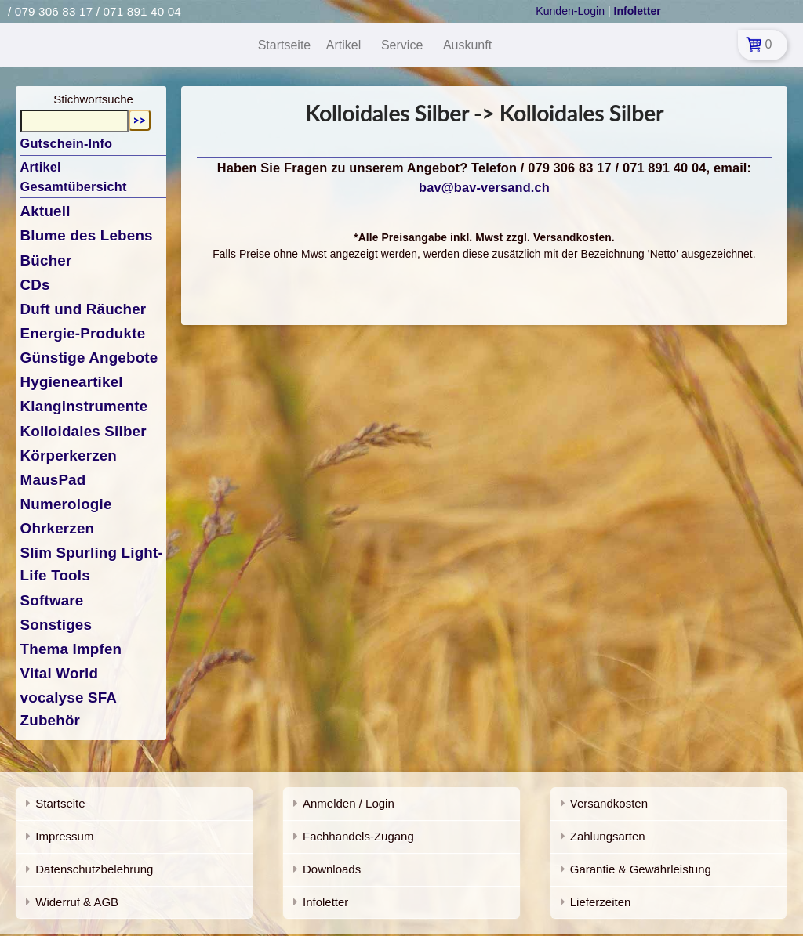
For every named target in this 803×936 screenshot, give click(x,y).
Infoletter (325, 902)
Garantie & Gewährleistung (640, 869)
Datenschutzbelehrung (94, 869)
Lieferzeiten (600, 902)
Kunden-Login (570, 11)
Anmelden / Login (348, 803)
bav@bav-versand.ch (484, 187)
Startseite (60, 803)
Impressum (64, 836)
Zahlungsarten (607, 836)
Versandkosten (609, 803)
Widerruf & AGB (76, 902)
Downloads (332, 869)
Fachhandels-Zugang (358, 836)
